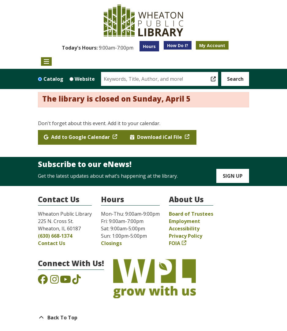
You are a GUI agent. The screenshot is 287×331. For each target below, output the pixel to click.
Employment (184, 221)
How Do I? (177, 45)
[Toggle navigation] (46, 61)
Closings (111, 243)
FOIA (174, 243)
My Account (212, 45)
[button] (97, 47)
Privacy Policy (185, 235)
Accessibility (184, 228)
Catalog (53, 79)
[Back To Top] (143, 318)
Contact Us (51, 243)
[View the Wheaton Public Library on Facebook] (43, 281)
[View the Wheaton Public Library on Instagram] (54, 281)
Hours (149, 46)
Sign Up (233, 176)
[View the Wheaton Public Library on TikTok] (76, 281)
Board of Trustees (191, 213)
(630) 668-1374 (55, 235)
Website (85, 79)
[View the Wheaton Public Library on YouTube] (65, 281)
